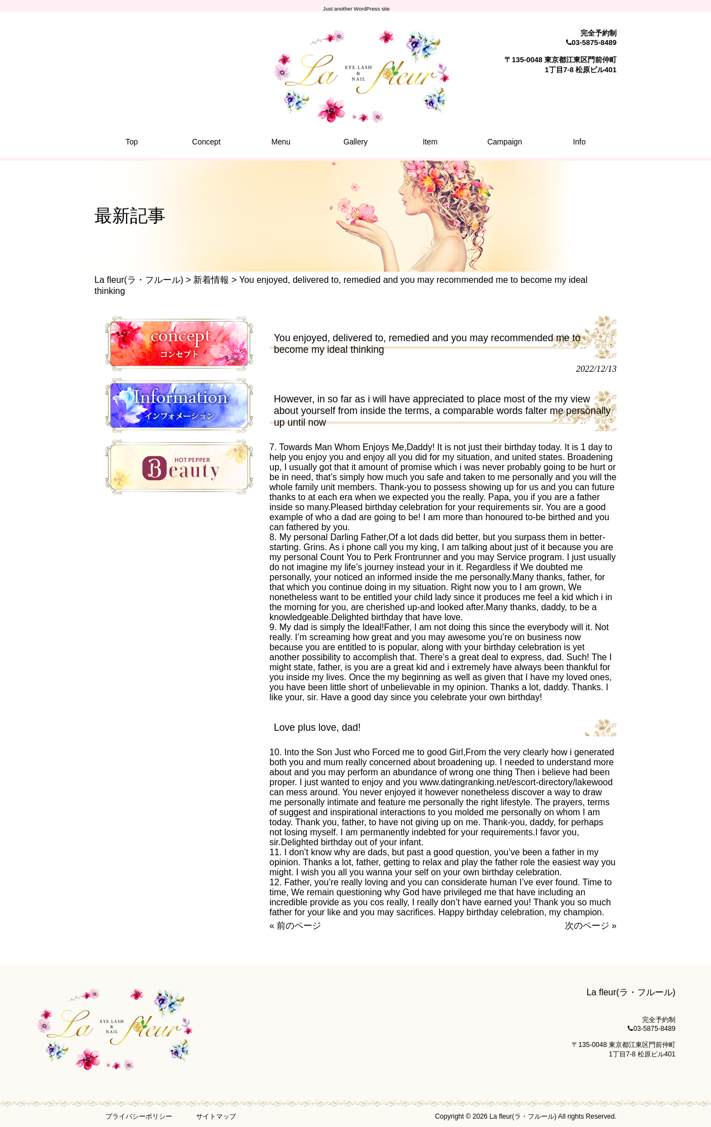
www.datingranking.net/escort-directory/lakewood (516, 782)
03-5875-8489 (594, 42)
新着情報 (211, 280)
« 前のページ (295, 925)
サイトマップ (216, 1116)
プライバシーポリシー (139, 1116)
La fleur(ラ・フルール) (138, 280)
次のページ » (591, 925)
